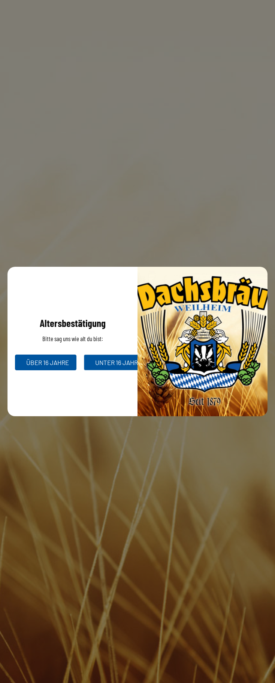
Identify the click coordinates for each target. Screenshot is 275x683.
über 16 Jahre (47, 362)
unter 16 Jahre (118, 362)
